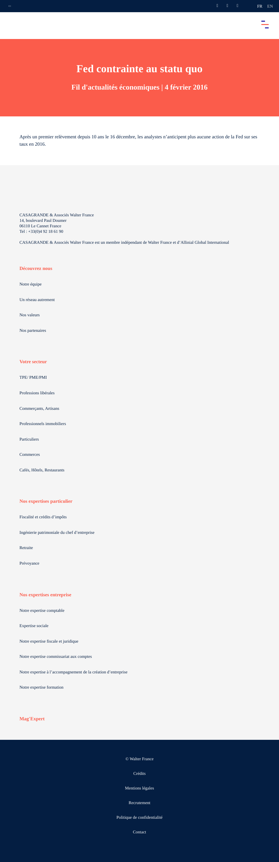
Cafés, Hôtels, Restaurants (42, 470)
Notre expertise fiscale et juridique (48, 641)
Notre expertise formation (41, 687)
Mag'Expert (32, 719)
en (270, 6)
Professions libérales (36, 393)
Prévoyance (29, 563)
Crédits (139, 774)
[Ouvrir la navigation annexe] (9, 6)
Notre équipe (30, 284)
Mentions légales (139, 788)
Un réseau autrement (37, 300)
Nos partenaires (32, 330)
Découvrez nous (35, 268)
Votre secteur (33, 361)
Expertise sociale (33, 626)
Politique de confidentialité (140, 817)
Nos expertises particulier (45, 501)
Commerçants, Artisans (39, 408)
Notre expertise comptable (42, 610)
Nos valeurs (29, 315)
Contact (139, 832)
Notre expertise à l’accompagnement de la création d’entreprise (73, 672)
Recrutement (140, 803)
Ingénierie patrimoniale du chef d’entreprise (56, 532)
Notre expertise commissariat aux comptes (55, 656)
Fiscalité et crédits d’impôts (43, 517)
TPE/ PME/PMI (33, 377)
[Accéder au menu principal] (265, 24)
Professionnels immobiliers (42, 424)
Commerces (29, 454)
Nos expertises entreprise (45, 595)
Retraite (26, 548)
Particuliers (29, 439)
